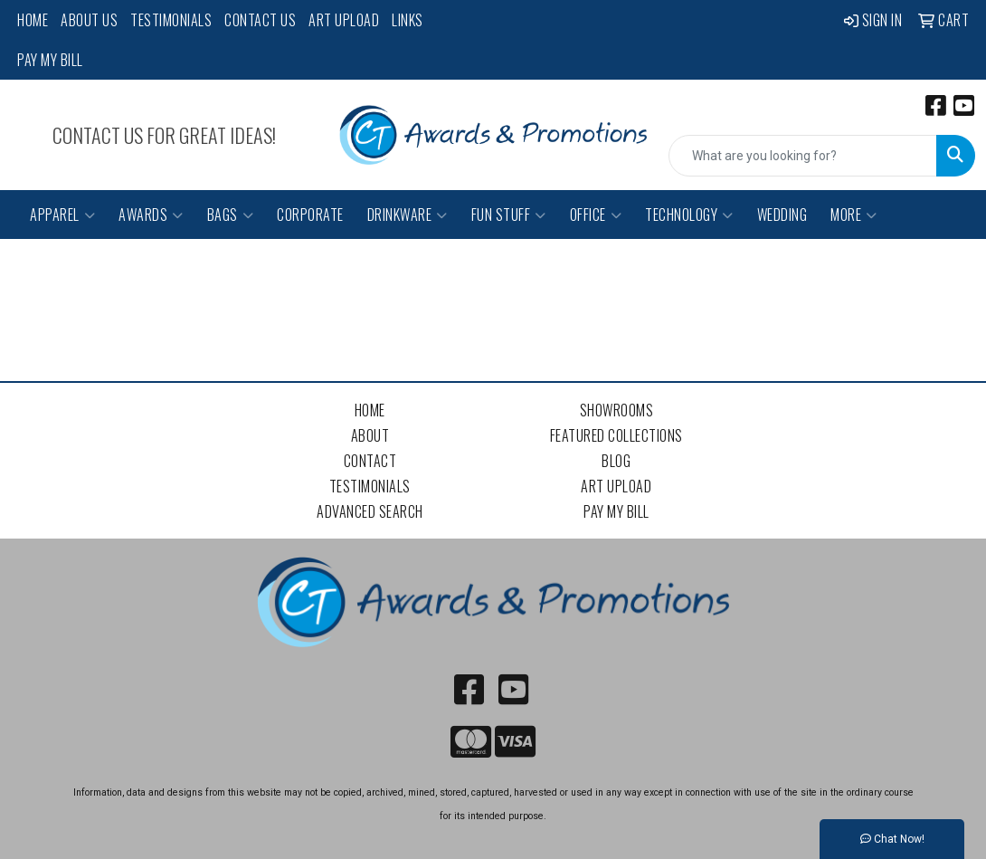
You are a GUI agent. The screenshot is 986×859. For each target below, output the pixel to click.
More (853, 214)
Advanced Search (370, 511)
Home (32, 20)
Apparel (62, 214)
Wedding (782, 214)
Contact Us (260, 20)
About (370, 435)
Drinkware (407, 214)
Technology (689, 214)
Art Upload (343, 20)
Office (596, 214)
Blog (616, 461)
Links (407, 20)
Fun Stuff (508, 214)
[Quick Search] (802, 156)
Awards (151, 214)
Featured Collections (616, 435)
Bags (230, 214)
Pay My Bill (50, 60)
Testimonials (171, 20)
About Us (89, 20)
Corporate (310, 214)
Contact (370, 461)
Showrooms (617, 410)
